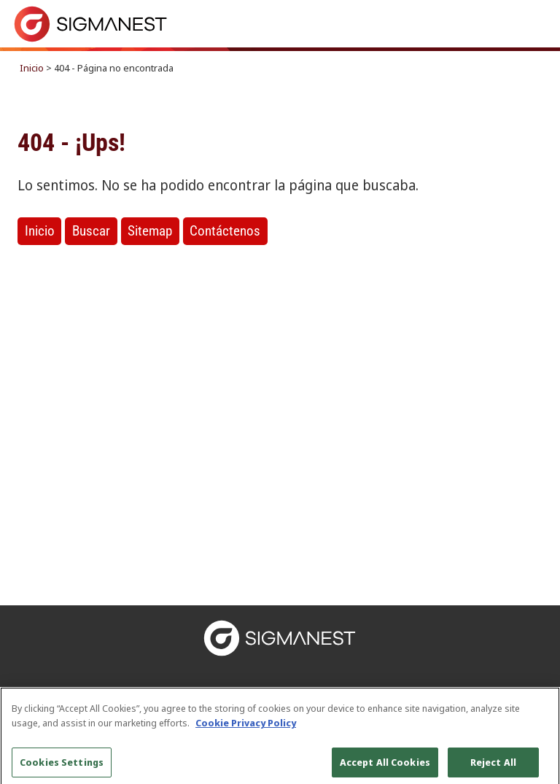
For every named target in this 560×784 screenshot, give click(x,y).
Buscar (91, 230)
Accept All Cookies (385, 766)
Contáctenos (225, 230)
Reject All (493, 766)
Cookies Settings (62, 766)
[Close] (537, 715)
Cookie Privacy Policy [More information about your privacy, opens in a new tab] (245, 727)
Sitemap (150, 230)
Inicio (32, 67)
